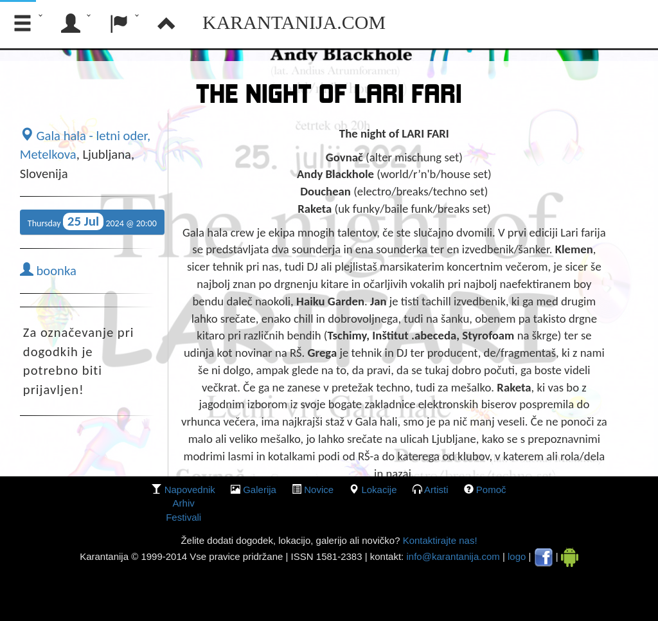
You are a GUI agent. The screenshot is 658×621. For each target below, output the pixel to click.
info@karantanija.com (452, 556)
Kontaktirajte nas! (438, 540)
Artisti (436, 489)
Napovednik (189, 489)
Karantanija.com (294, 22)
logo (517, 556)
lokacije (378, 489)
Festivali (183, 517)
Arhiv (184, 503)
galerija (259, 489)
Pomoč (491, 489)
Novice (318, 489)
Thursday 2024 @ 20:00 (92, 221)
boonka (48, 270)
